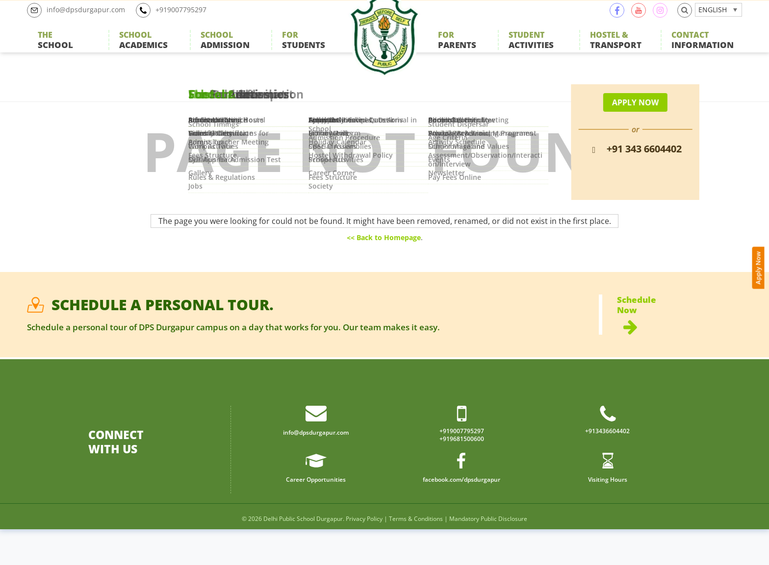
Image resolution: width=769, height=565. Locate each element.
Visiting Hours (607, 514)
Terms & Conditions (416, 554)
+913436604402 (607, 464)
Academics (143, 51)
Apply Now (762, 255)
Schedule (679, 342)
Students (303, 51)
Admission (225, 51)
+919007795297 (184, 21)
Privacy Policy (364, 554)
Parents (457, 51)
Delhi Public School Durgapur (303, 554)
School (55, 51)
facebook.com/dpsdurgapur (461, 514)
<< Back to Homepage (384, 259)
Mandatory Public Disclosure (488, 554)
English (712, 20)
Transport (615, 51)
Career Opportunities (316, 514)
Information (702, 51)
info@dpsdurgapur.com (81, 21)
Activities (531, 51)
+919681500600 (461, 474)
